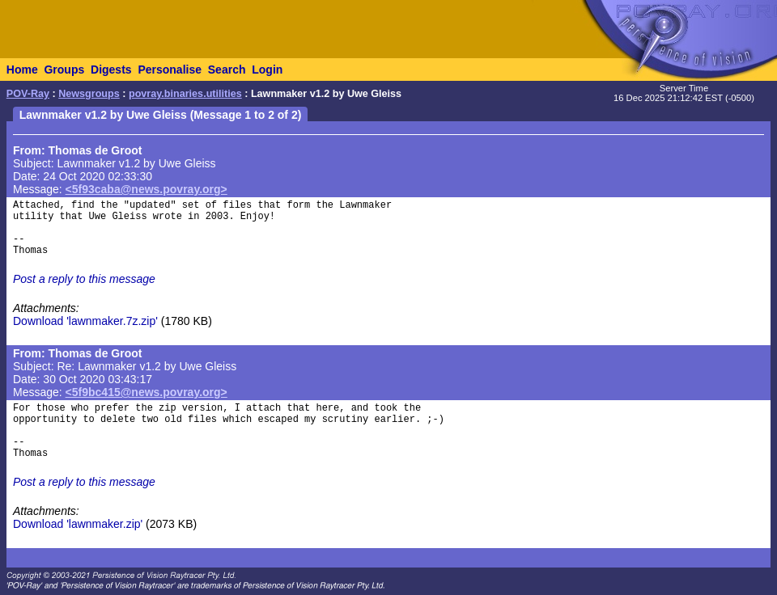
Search (227, 69)
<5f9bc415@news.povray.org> (146, 392)
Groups (64, 69)
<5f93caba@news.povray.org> (146, 189)
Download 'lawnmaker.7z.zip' (85, 320)
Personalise (170, 69)
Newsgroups (89, 93)
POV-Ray (27, 93)
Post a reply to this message (84, 278)
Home (22, 69)
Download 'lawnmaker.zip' (77, 523)
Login (267, 69)
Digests (111, 69)
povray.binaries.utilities (185, 93)
